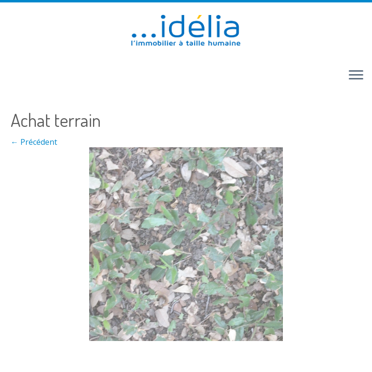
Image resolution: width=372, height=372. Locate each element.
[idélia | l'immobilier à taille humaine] (186, 31)
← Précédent (34, 142)
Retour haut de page (154, 356)
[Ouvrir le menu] (356, 75)
